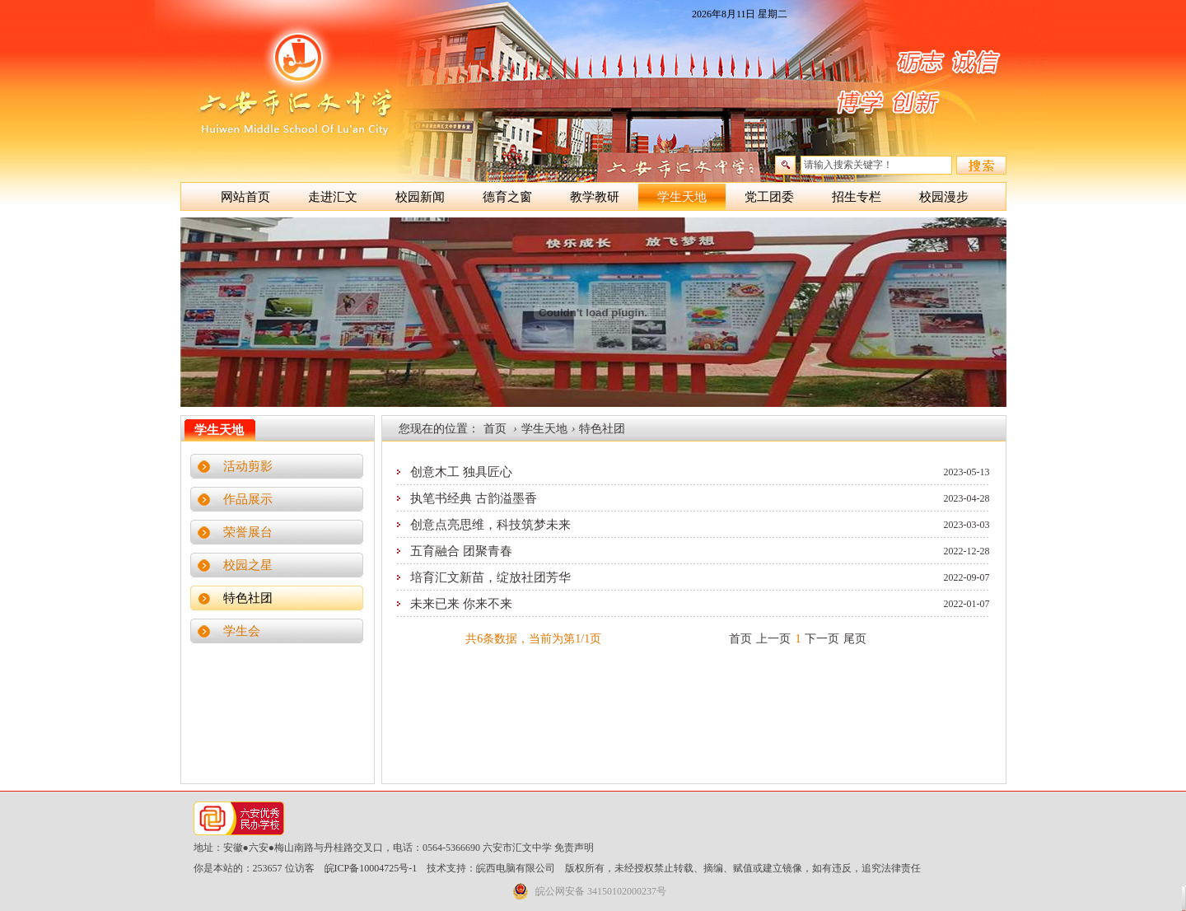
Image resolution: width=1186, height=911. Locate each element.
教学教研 (594, 196)
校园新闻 (420, 196)
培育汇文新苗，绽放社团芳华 (490, 577)
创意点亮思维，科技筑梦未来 (490, 524)
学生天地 (682, 196)
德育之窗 (507, 196)
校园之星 (248, 565)
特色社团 (248, 598)
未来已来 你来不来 (461, 603)
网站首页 (245, 196)
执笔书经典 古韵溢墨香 (473, 498)
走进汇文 (332, 196)
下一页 (822, 639)
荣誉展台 (248, 532)
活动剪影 (248, 466)
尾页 (854, 639)
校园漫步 (944, 196)
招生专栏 (856, 196)
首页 (495, 429)
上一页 (773, 639)
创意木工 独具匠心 (461, 472)
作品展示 (248, 499)
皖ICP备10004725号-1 (371, 868)
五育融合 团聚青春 (461, 551)
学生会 (241, 631)
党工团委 (769, 196)
